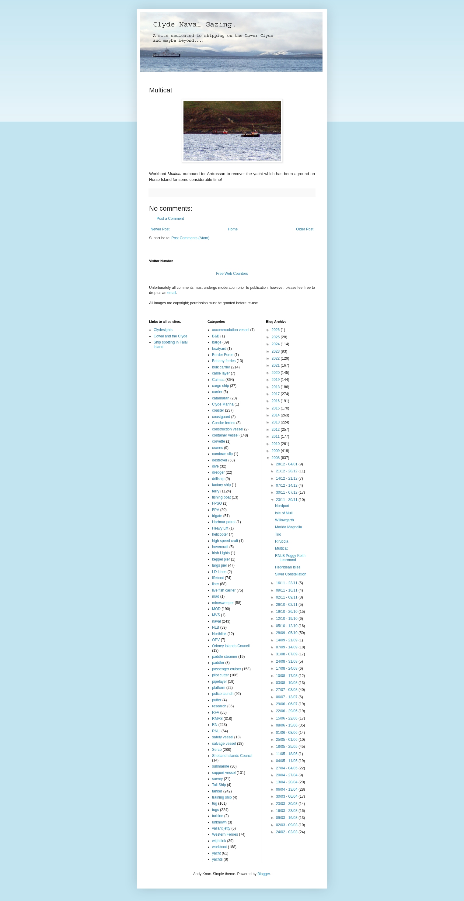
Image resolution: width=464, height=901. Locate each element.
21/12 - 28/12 (287, 471)
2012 (276, 429)
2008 (276, 458)
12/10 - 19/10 (287, 618)
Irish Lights (221, 553)
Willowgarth (284, 520)
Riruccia (281, 541)
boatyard (219, 349)
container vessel (225, 435)
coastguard (221, 417)
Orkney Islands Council (230, 646)
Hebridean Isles (287, 567)
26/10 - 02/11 (287, 604)
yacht (216, 853)
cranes (217, 448)
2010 (276, 444)
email (171, 293)
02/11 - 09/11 (287, 597)
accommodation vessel (230, 330)
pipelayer (219, 681)
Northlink (219, 634)
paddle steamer (224, 656)
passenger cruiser (226, 669)
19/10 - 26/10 (287, 611)
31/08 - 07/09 (287, 654)
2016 (276, 401)
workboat (219, 847)
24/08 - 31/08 (287, 661)
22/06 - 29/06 (287, 711)
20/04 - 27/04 (287, 775)
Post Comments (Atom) (190, 238)
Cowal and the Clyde (170, 336)
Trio (278, 534)
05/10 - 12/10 (287, 626)
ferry (215, 491)
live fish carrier (223, 590)
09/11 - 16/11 (287, 590)
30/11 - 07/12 (287, 492)
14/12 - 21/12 (287, 478)
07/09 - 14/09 (287, 647)
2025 (276, 337)
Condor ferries (223, 423)
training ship (222, 797)
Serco (217, 749)
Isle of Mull (283, 513)
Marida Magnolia (288, 527)
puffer (216, 700)
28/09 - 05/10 (287, 633)
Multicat (281, 548)
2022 (276, 358)
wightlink (219, 841)
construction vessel (227, 429)
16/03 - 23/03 (287, 811)
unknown (219, 822)
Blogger (263, 874)
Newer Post (160, 229)
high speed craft (225, 541)
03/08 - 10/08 (287, 683)
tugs (215, 810)
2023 (276, 351)
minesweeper (223, 603)
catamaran (220, 398)
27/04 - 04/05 (287, 768)
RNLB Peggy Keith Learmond (290, 558)
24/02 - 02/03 (287, 832)
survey (217, 779)
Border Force (222, 355)
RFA (215, 712)
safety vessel (222, 737)
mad (215, 596)
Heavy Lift (220, 528)
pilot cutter (220, 675)
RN (214, 725)
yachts (217, 859)
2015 (276, 408)
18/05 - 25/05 (287, 746)
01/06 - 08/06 (287, 732)
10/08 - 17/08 (287, 676)
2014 (276, 415)
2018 (276, 387)
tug (214, 803)
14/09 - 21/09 (287, 640)
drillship (218, 479)
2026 (276, 330)
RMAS (217, 718)
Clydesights (163, 330)
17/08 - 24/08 (287, 668)
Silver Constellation (290, 574)
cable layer (221, 373)
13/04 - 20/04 (287, 782)
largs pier (219, 565)
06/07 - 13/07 (287, 697)
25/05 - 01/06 (287, 739)
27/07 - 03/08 (287, 690)
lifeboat (218, 578)
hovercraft (220, 547)
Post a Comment (170, 218)
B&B (215, 336)
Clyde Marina (223, 404)
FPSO (217, 503)
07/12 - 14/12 (287, 485)
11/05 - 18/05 (287, 754)
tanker (217, 791)
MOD (216, 609)
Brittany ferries (223, 361)
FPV (215, 510)
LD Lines (219, 572)
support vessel (223, 773)
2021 (276, 365)
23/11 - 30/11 (287, 500)
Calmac (218, 380)
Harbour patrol (223, 522)
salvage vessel (224, 743)
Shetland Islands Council (232, 756)
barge (217, 342)
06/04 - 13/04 (287, 789)
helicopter (220, 534)
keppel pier (221, 559)
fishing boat (221, 497)
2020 (276, 373)
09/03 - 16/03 (287, 818)
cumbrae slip (222, 454)
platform (218, 687)
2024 (276, 344)
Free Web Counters (232, 273)
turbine (217, 816)
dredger (218, 472)
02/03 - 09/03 (287, 825)
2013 (276, 422)
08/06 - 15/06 (287, 725)
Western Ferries (225, 834)
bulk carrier (221, 367)
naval (216, 621)
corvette (218, 441)
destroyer (219, 460)
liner (215, 584)
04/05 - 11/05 (287, 761)
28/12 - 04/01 (287, 464)
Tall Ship (219, 785)
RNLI (216, 731)
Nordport (282, 506)
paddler (218, 663)
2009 (276, 451)
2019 (276, 380)
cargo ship (220, 386)
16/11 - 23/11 (287, 583)
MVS (216, 615)
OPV (216, 640)
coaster (218, 410)
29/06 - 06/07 (287, 704)
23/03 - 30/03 (287, 804)
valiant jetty (221, 828)
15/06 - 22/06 (287, 718)
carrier (217, 392)
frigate (217, 516)
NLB (215, 627)
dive (215, 466)
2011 (276, 436)
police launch (222, 694)
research (219, 706)
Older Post (304, 229)
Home (233, 229)
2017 (276, 394)
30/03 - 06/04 (287, 796)
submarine (220, 766)
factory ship (221, 485)
